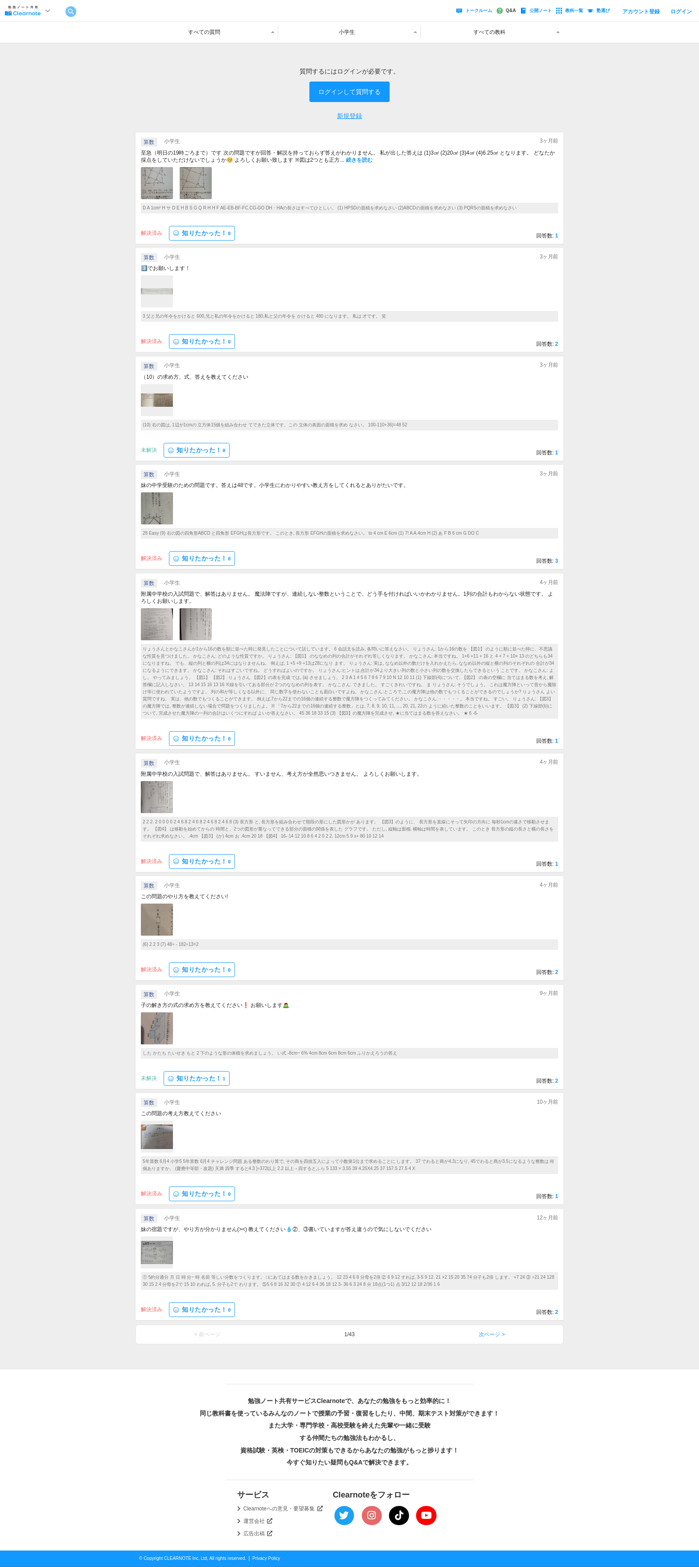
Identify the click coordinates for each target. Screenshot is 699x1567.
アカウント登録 (641, 11)
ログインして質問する (349, 91)
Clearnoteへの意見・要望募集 (283, 1509)
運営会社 (258, 1521)
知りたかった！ (202, 233)
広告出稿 (258, 1533)
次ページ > (492, 1334)
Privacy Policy (266, 1558)
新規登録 (349, 115)
